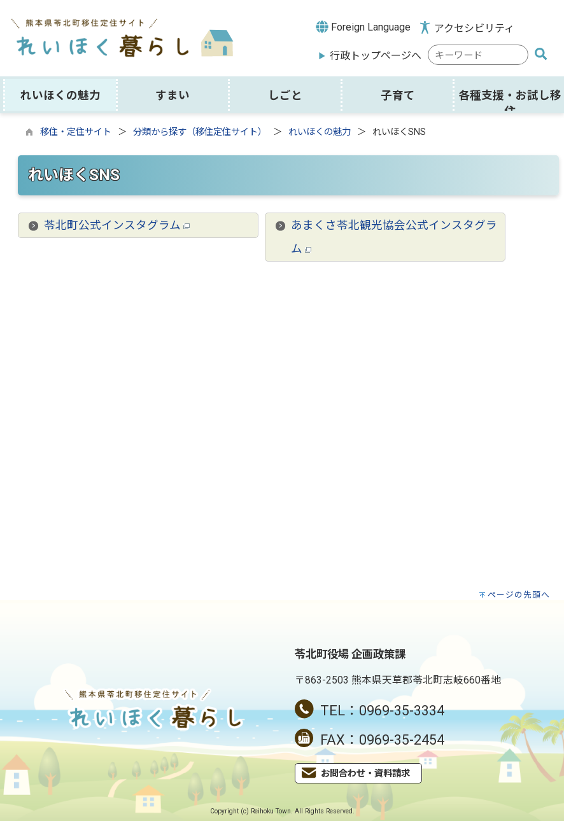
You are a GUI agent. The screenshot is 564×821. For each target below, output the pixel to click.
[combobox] (478, 55)
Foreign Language (363, 26)
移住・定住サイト (75, 132)
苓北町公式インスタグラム (117, 225)
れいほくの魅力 (319, 132)
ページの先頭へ (519, 595)
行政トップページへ (375, 56)
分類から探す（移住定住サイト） (200, 132)
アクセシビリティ (474, 28)
